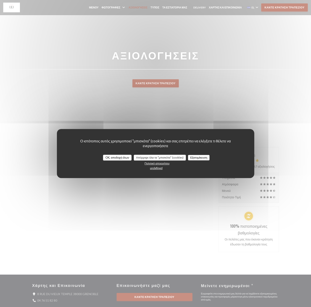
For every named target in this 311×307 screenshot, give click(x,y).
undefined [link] (156, 168)
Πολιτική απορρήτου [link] (157, 163)
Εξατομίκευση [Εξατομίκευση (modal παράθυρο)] (198, 157)
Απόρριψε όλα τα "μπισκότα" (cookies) (160, 157)
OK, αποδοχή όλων (117, 157)
